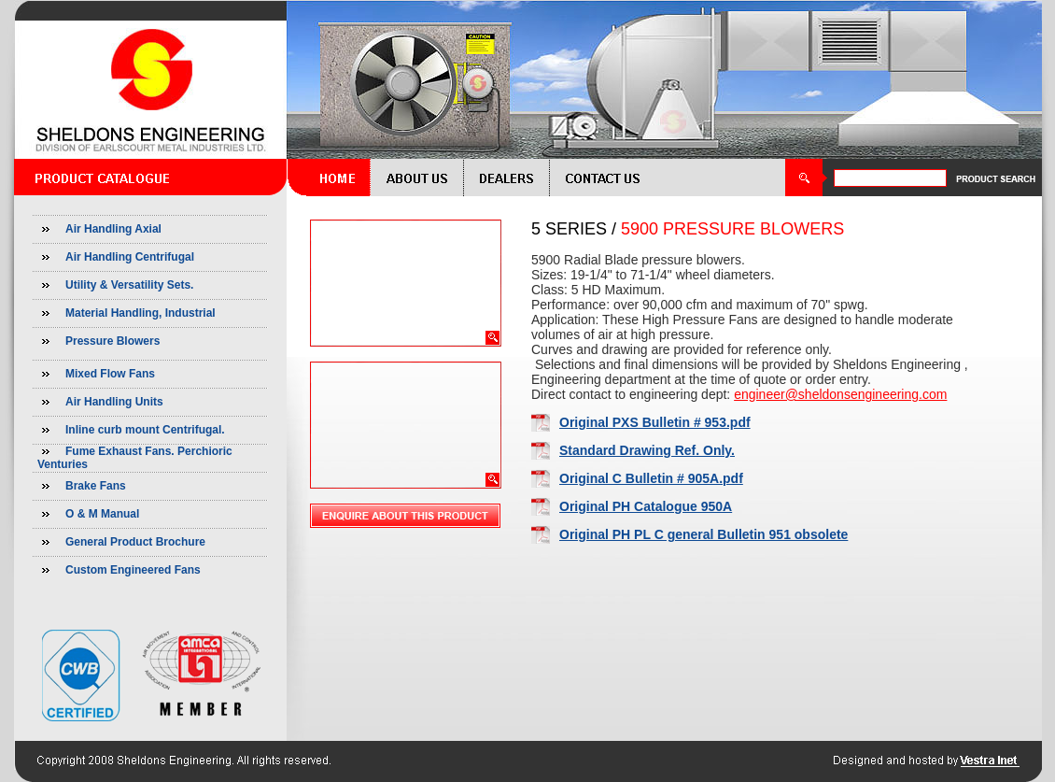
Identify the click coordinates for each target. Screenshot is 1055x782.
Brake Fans (95, 485)
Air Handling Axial (113, 228)
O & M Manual (102, 513)
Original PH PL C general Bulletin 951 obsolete (703, 534)
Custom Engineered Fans (133, 569)
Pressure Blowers (112, 341)
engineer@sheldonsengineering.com (840, 394)
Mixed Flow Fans (110, 373)
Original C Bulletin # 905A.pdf (651, 478)
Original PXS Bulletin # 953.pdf (655, 422)
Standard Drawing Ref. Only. (647, 450)
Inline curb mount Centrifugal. (145, 429)
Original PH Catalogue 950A (645, 506)
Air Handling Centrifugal (129, 256)
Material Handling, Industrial (140, 313)
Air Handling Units (114, 401)
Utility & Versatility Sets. (129, 284)
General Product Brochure (135, 541)
